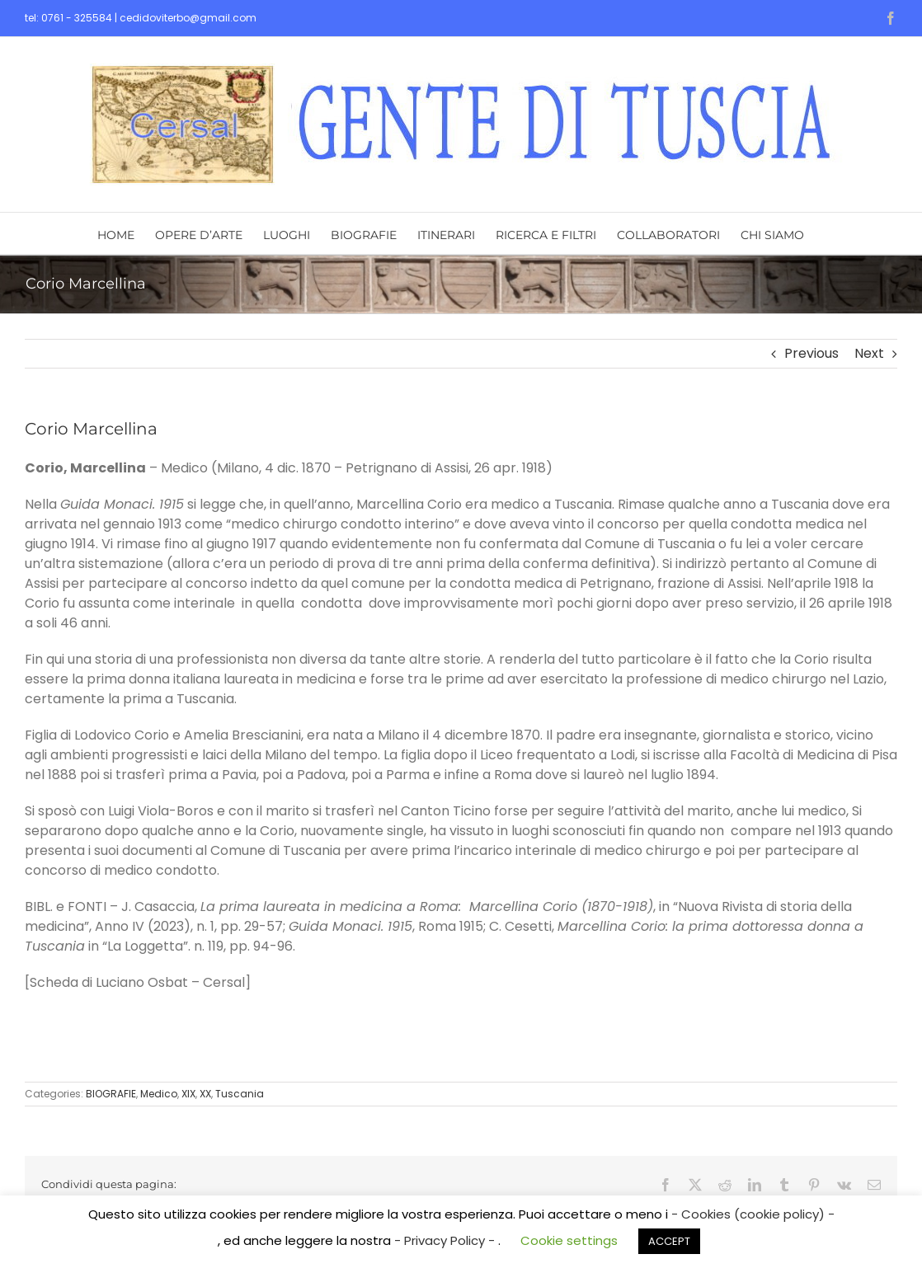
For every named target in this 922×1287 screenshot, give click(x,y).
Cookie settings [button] (569, 1240)
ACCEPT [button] (669, 1241)
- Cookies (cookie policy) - (753, 1214)
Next (869, 353)
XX (205, 1094)
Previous (811, 353)
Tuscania (239, 1094)
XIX (188, 1094)
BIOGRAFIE (111, 1094)
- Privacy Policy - (446, 1240)
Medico (158, 1094)
